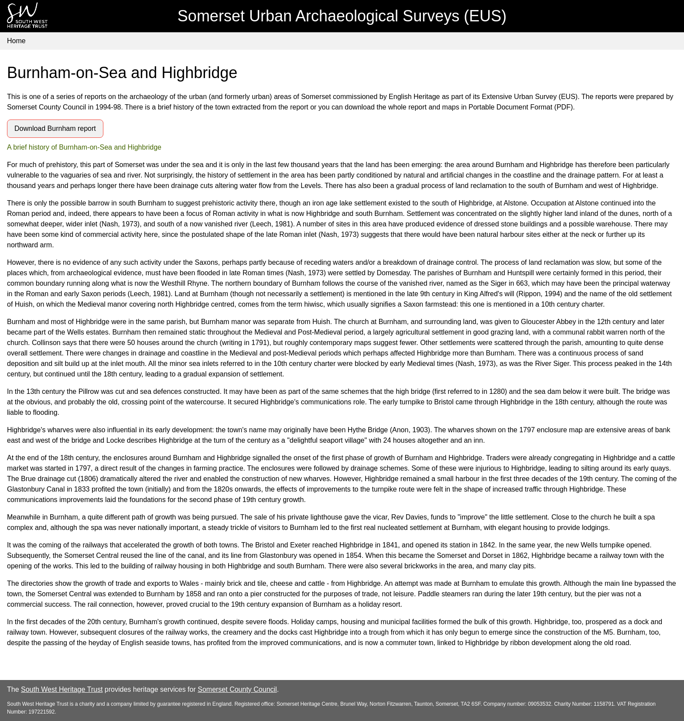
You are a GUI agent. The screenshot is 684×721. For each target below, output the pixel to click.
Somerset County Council (237, 689)
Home (16, 40)
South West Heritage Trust (62, 689)
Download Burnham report (55, 128)
